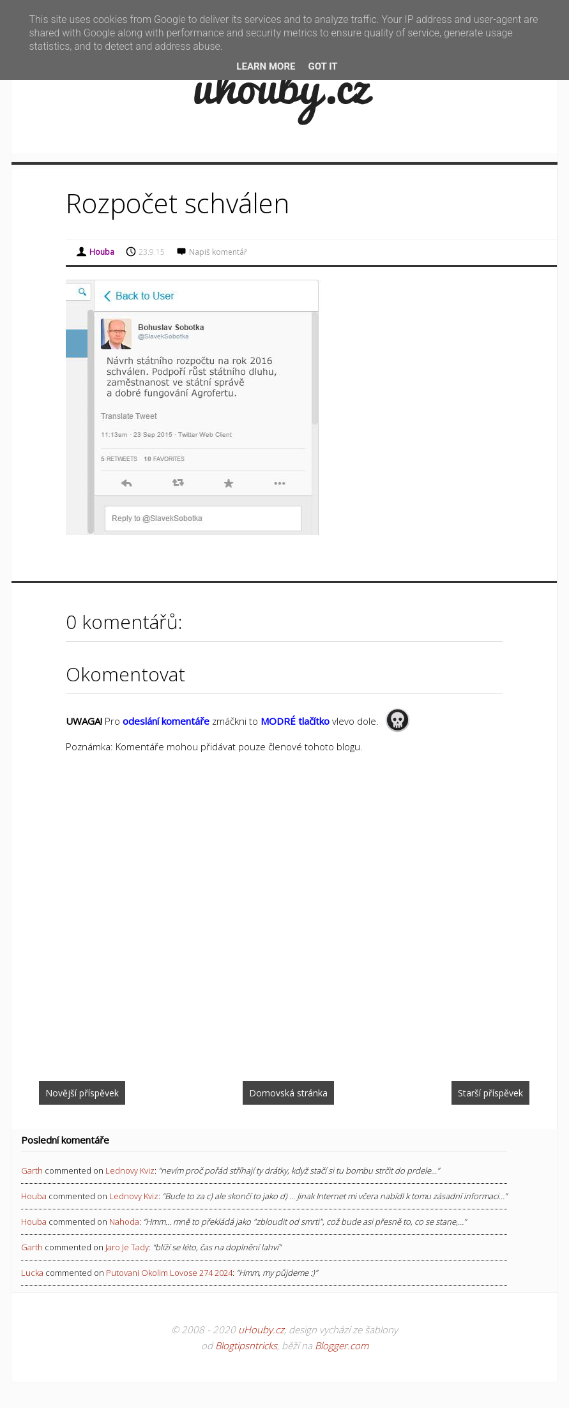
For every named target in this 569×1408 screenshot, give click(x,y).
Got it (322, 66)
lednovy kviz (130, 1170)
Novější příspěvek (82, 1093)
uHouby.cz (261, 1329)
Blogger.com (341, 1345)
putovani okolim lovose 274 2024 (169, 1272)
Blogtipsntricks (246, 1345)
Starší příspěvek (490, 1093)
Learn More (265, 66)
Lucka (32, 1272)
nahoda (124, 1221)
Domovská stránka (288, 1093)
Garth (32, 1170)
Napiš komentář (218, 251)
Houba (34, 1196)
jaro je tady (127, 1247)
